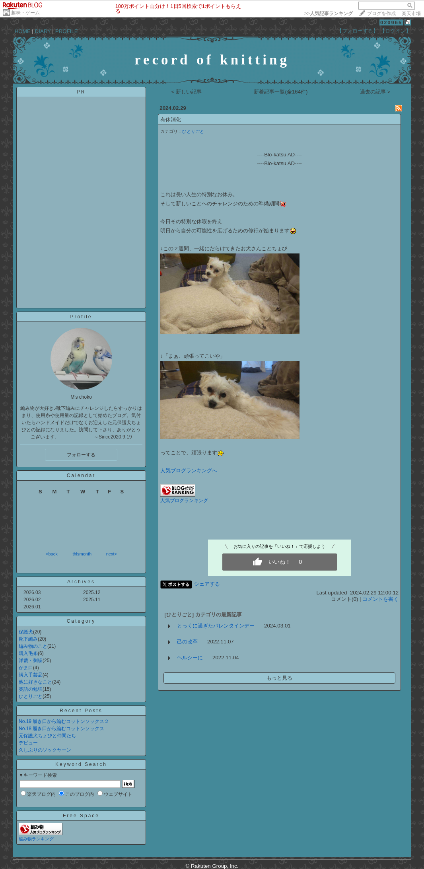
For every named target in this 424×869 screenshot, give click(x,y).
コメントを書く (380, 599)
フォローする (81, 455)
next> (111, 553)
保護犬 (26, 632)
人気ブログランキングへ (188, 470)
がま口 (26, 667)
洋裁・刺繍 (31, 660)
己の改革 (187, 642)
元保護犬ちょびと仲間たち (47, 735)
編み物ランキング (36, 838)
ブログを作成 (381, 13)
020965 (391, 22)
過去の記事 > (375, 92)
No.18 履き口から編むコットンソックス (61, 728)
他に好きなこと (35, 682)
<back (52, 553)
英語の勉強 (31, 689)
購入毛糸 (28, 653)
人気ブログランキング (184, 500)
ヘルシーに (190, 658)
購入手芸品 (31, 675)
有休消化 (170, 120)
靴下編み (28, 639)
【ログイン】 (395, 31)
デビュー (28, 743)
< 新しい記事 (186, 92)
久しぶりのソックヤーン (45, 750)
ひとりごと (31, 696)
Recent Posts (81, 710)
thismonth (81, 553)
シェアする (207, 584)
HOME (23, 31)
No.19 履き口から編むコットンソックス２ (64, 721)
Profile (81, 317)
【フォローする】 (357, 31)
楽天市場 (411, 13)
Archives (81, 582)
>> (328, 13)
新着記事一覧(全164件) (280, 92)
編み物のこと (33, 646)
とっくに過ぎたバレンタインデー (216, 626)
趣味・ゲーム (25, 13)
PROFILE (66, 31)
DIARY (43, 31)
